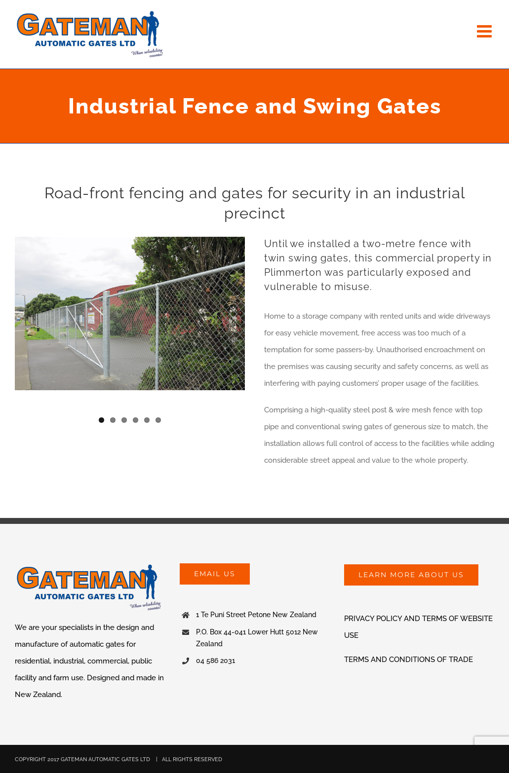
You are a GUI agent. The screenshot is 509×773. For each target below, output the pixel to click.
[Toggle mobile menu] (485, 30)
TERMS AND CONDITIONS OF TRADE (408, 659)
